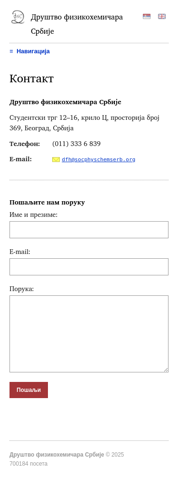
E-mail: (19, 251)
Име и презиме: (33, 214)
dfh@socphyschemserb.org (98, 159)
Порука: (21, 288)
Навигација (29, 51)
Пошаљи (29, 390)
